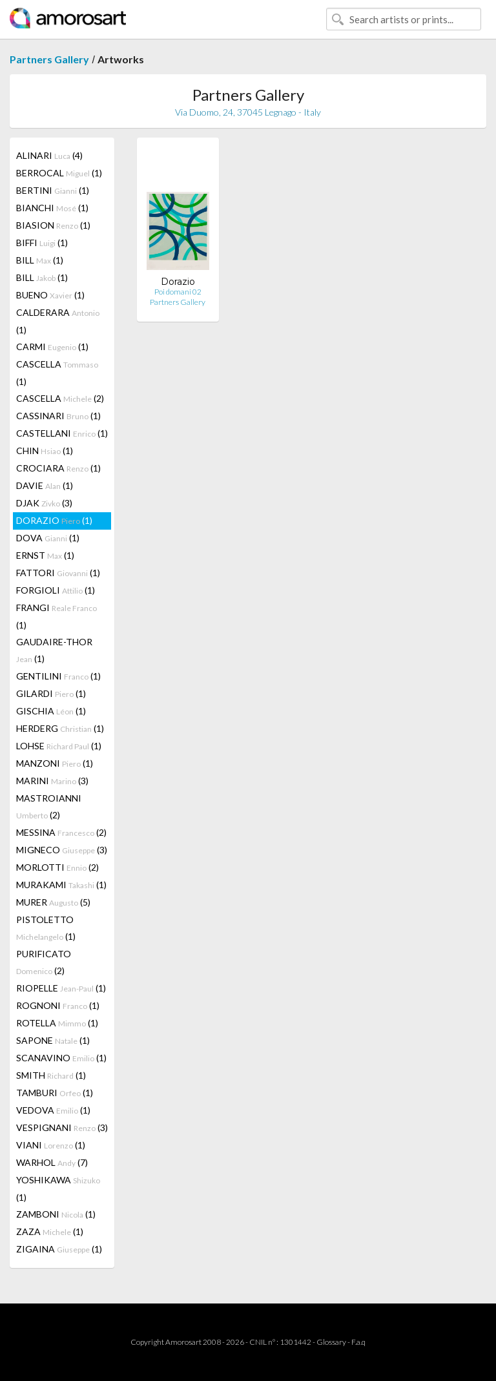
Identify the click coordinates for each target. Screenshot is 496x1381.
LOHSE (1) (58, 745)
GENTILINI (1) (58, 675)
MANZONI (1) (54, 763)
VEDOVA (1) (53, 1110)
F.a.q (358, 1342)
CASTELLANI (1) (62, 433)
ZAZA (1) (49, 1231)
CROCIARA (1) (58, 467)
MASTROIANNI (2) (48, 806)
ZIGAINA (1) (59, 1248)
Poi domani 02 (178, 291)
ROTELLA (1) (57, 1022)
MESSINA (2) (61, 832)
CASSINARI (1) (58, 415)
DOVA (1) (47, 537)
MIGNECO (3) (61, 849)
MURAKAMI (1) (61, 884)
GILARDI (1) (51, 693)
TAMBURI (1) (54, 1092)
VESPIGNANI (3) (62, 1127)
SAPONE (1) (53, 1040)
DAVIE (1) (44, 485)
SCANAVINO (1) (61, 1057)
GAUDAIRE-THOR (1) (54, 650)
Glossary (331, 1342)
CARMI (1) (52, 346)
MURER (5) (53, 902)
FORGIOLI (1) (55, 590)
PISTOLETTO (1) (46, 928)
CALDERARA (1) (57, 321)
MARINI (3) (52, 780)
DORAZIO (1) (54, 520)
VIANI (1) (50, 1144)
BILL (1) (39, 259)
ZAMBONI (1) (56, 1214)
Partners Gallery (49, 59)
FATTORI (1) (58, 572)
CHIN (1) (44, 450)
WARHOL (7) (52, 1162)
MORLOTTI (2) (57, 867)
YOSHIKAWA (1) (58, 1188)
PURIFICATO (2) (43, 962)
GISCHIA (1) (51, 710)
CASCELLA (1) (57, 372)
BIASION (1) (53, 225)
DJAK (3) (44, 502)
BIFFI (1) (42, 242)
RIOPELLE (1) (61, 987)
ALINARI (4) (49, 155)
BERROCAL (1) (59, 172)
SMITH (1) (51, 1075)
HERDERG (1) (60, 728)
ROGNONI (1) (57, 1005)
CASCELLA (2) (60, 398)
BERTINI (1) (52, 190)
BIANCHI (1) (52, 207)
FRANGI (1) (56, 616)
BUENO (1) (50, 294)
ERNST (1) (45, 555)
